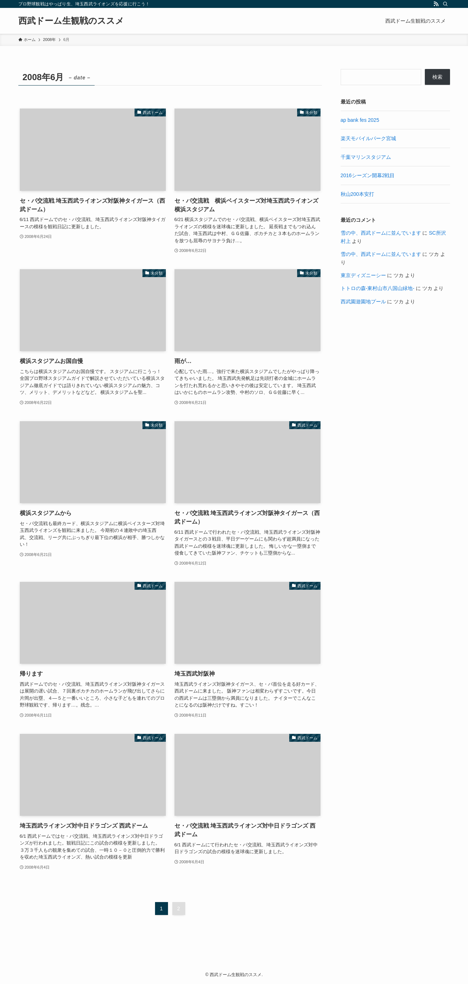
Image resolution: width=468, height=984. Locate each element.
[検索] (445, 4)
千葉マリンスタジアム (366, 157)
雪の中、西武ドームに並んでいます (381, 233)
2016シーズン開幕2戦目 (368, 175)
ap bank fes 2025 (360, 120)
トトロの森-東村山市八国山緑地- (377, 288)
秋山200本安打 (357, 194)
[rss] (436, 4)
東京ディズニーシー (363, 275)
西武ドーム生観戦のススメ (71, 21)
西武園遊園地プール (363, 301)
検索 (437, 77)
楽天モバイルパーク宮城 (368, 138)
